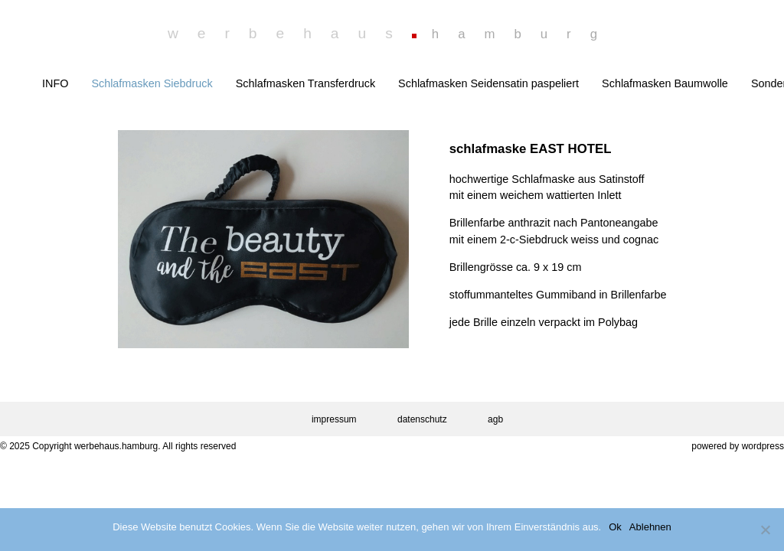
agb (495, 419)
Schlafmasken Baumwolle (665, 83)
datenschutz (422, 419)
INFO (55, 83)
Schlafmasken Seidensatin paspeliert (488, 83)
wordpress (763, 446)
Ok (615, 527)
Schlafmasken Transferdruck (305, 83)
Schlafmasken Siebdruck (151, 83)
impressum (334, 419)
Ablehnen (650, 527)
